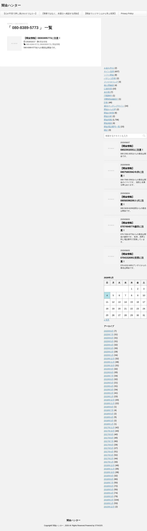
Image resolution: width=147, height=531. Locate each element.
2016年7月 (109, 482)
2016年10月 (109, 472)
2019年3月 (109, 389)
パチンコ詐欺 (110, 78)
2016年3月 (109, 496)
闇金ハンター (11, 5)
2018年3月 (109, 420)
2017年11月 (109, 427)
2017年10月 (109, 431)
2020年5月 (109, 341)
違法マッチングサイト (114, 106)
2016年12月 (109, 465)
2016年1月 (109, 503)
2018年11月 (109, 403)
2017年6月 (109, 445)
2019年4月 (109, 386)
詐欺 (106, 102)
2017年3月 (109, 455)
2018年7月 (109, 410)
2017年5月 (109, 448)
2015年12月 (109, 507)
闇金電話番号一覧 (112, 126)
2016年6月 (109, 486)
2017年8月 (109, 438)
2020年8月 (109, 331)
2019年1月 (109, 396)
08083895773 (45, 44)
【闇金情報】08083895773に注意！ (42, 38)
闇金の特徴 (109, 113)
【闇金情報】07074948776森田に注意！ (132, 227)
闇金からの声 (110, 109)
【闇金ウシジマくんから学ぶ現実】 (100, 13)
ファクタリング (111, 82)
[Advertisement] (125, 43)
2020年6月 (109, 338)
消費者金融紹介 (111, 99)
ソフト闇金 (109, 75)
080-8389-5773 (32, 44)
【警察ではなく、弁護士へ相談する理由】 (61, 13)
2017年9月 (109, 434)
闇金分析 (108, 116)
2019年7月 (109, 376)
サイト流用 (109, 71)
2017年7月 (109, 441)
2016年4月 (109, 493)
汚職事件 (108, 95)
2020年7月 (109, 334)
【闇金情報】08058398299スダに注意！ (132, 201)
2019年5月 (109, 383)
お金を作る (109, 68)
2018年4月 (109, 417)
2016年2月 (109, 500)
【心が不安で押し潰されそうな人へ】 (20, 13)
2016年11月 (109, 469)
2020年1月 (109, 355)
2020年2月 (109, 352)
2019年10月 (109, 365)
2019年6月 (109, 379)
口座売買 (108, 89)
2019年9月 (109, 369)
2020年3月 (109, 348)
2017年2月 (109, 458)
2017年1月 (109, 462)
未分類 (107, 92)
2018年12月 (109, 400)
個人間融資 (109, 85)
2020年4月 (109, 345)
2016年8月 (109, 479)
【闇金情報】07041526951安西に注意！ (132, 258)
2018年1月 (109, 424)
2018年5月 (109, 414)
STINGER (98, 526)
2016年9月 (109, 476)
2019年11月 (109, 362)
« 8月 (106, 320)
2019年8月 (109, 372)
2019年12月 (109, 358)
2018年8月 (109, 407)
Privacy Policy (127, 13)
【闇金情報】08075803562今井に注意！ (132, 172)
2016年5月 (109, 489)
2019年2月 (109, 393)
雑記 (106, 130)
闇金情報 (43, 42)
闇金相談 (108, 123)
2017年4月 (109, 451)
